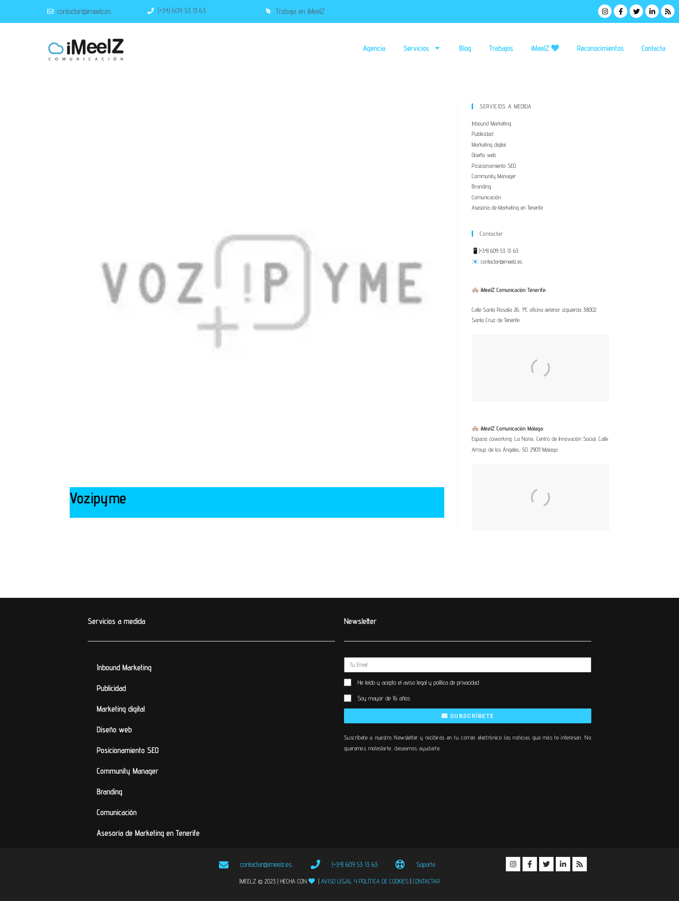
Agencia (374, 48)
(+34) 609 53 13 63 (498, 250)
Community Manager (494, 175)
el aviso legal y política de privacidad (438, 682)
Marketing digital (489, 144)
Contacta (654, 48)
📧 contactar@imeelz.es (497, 261)
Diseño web (484, 154)
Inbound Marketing (491, 123)
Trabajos (501, 48)
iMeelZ (545, 48)
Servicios (422, 48)
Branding (481, 186)
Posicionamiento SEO (494, 165)
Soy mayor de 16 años (383, 698)
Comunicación (486, 197)
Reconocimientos (600, 48)
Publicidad (482, 133)
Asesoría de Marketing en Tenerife (507, 207)
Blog (465, 48)
